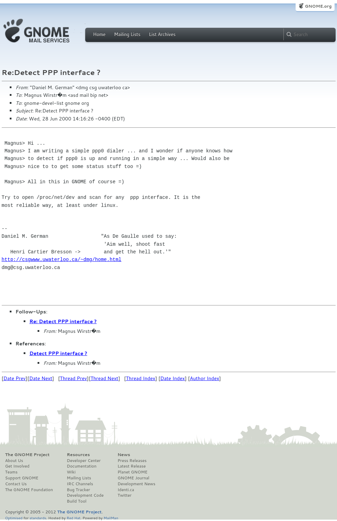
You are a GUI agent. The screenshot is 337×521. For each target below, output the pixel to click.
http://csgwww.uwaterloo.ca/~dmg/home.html (61, 259)
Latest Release (132, 466)
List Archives (162, 34)
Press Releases (132, 460)
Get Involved (17, 466)
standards (38, 517)
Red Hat (73, 517)
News (124, 454)
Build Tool (76, 501)
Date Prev (14, 378)
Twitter (124, 495)
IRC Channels (80, 484)
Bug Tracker (78, 490)
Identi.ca (126, 490)
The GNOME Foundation (29, 490)
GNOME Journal (134, 478)
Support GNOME (22, 478)
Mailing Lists (127, 34)
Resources (78, 454)
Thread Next (104, 378)
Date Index (172, 378)
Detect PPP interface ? (58, 353)
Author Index (204, 378)
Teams (11, 472)
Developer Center (84, 460)
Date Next (40, 378)
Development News (136, 484)
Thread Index (140, 378)
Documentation (81, 466)
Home (99, 34)
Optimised (14, 517)
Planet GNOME (132, 472)
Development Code (85, 495)
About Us (14, 460)
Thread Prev (73, 378)
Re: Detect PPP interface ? (63, 321)
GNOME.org (318, 6)
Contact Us (16, 484)
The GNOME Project (27, 454)
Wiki (71, 472)
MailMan (111, 517)
